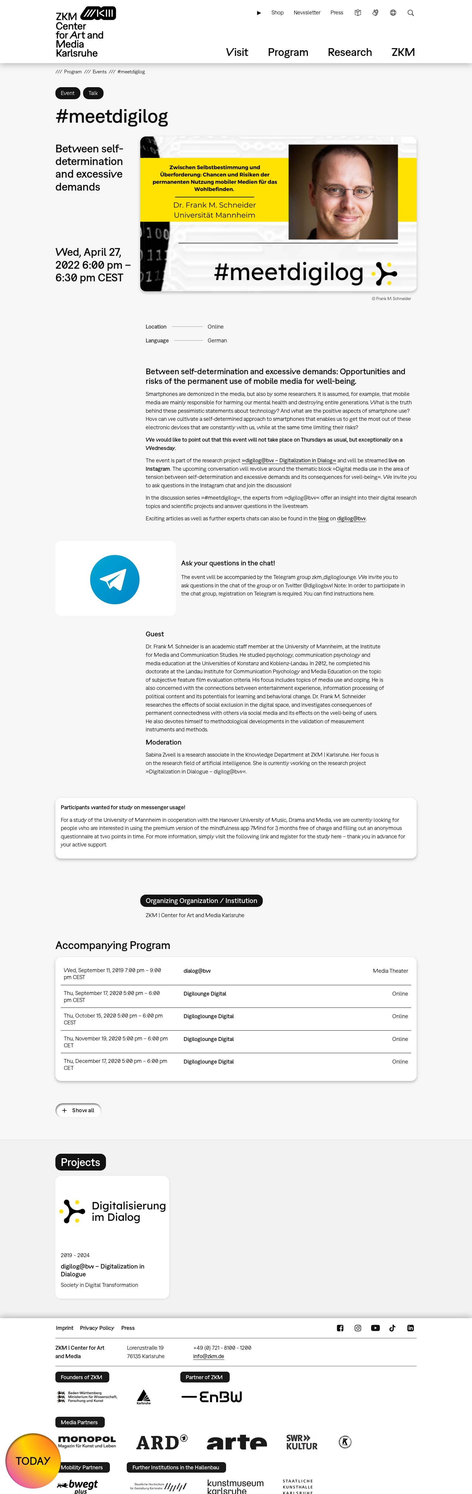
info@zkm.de (208, 1356)
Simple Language (358, 12)
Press (337, 12)
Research (350, 51)
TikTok (393, 1328)
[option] (115, 1237)
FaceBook (340, 1328)
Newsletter (307, 12)
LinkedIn (411, 1328)
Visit (237, 51)
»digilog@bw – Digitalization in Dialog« (289, 460)
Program (288, 51)
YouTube (375, 1328)
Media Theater (390, 971)
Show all (83, 1110)
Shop (278, 12)
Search (411, 12)
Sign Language (375, 12)
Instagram (358, 1328)
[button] (278, 213)
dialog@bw (197, 971)
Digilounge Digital (205, 993)
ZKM (403, 51)
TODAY (33, 1460)
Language (393, 12)
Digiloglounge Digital (209, 1016)
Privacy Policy (97, 1328)
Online (216, 326)
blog (323, 518)
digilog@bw (351, 518)
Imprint (64, 1328)
